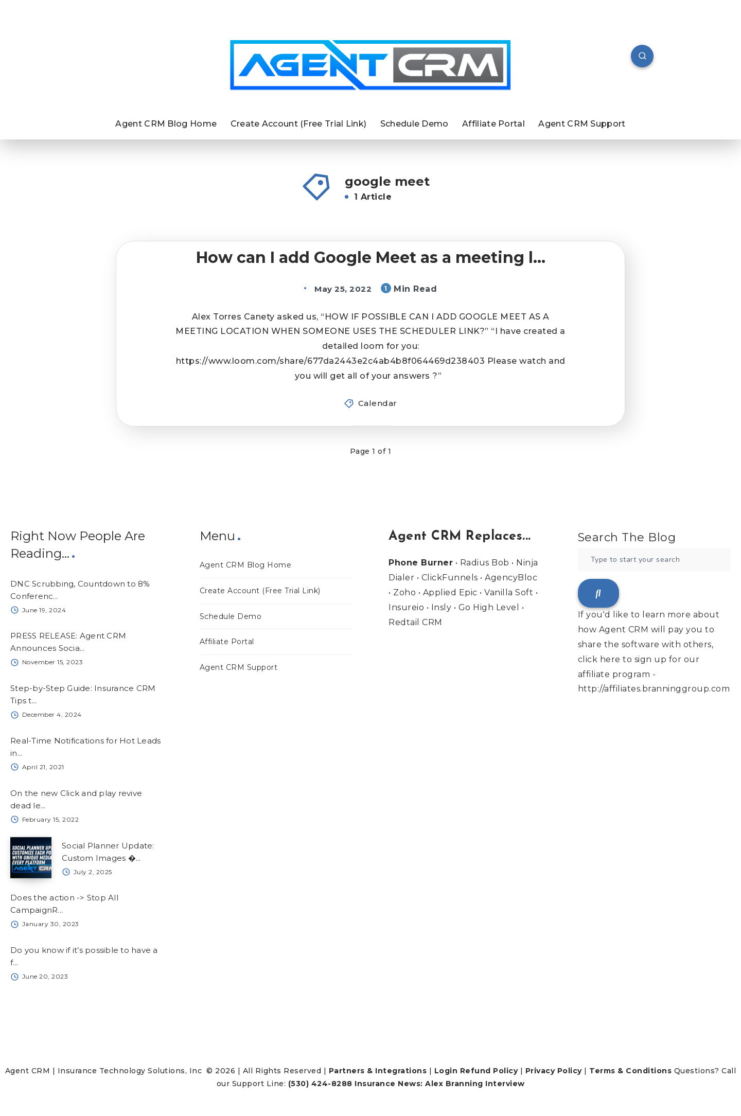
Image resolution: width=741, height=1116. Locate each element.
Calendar (377, 403)
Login (446, 1070)
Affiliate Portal (493, 124)
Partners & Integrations (378, 1070)
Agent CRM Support (581, 124)
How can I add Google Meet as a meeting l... (370, 257)
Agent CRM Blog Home (166, 124)
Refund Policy (489, 1070)
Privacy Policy (553, 1070)
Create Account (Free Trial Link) (299, 124)
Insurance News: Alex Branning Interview (440, 1083)
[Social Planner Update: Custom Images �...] (30, 857)
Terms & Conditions (630, 1070)
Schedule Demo (414, 124)
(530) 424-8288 (320, 1083)
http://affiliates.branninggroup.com (654, 689)
